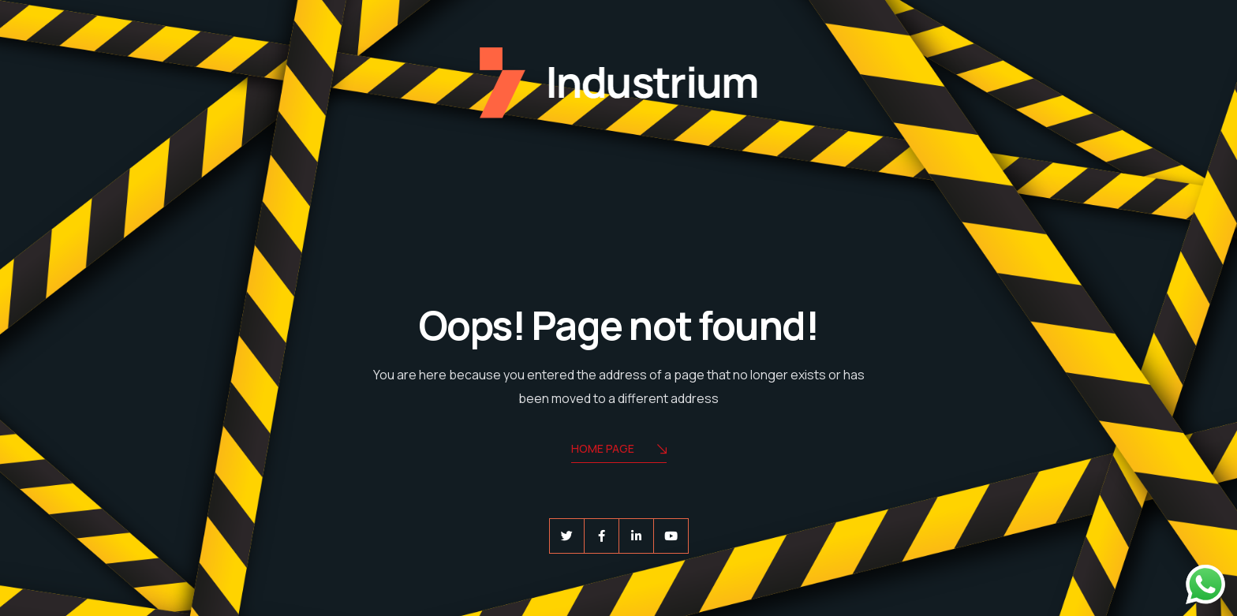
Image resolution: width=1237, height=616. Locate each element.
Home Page (619, 450)
